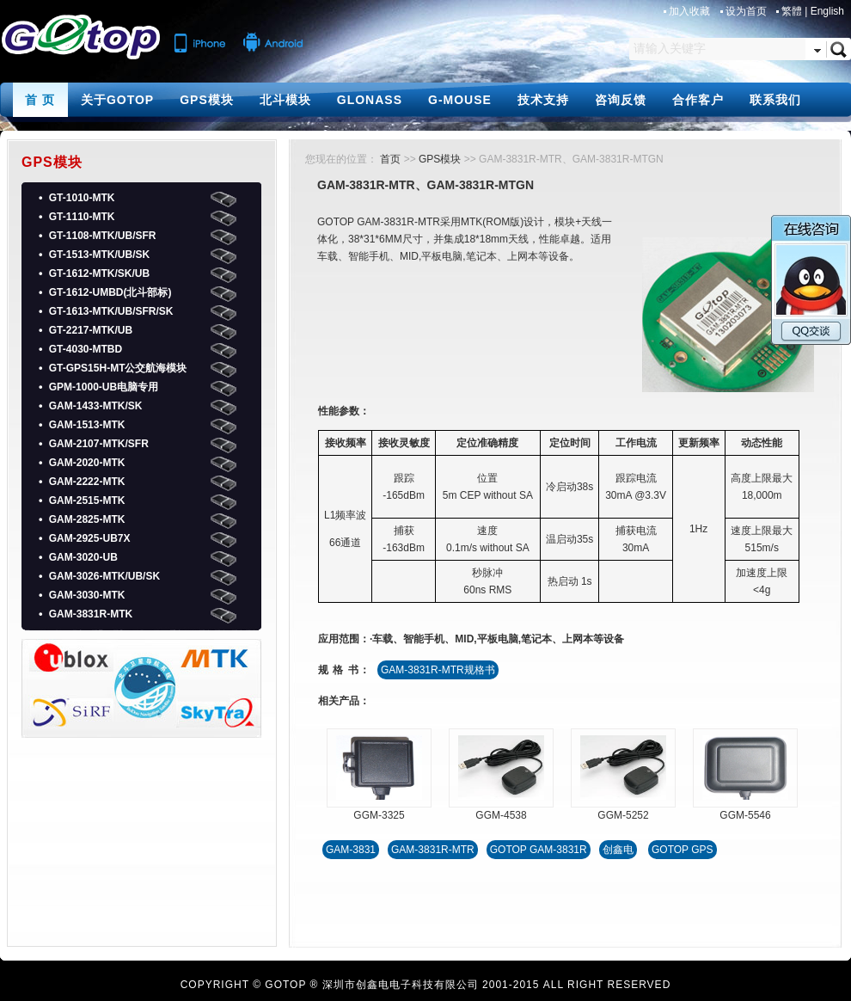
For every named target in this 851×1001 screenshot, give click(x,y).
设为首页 (747, 11)
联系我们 (775, 100)
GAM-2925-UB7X (90, 538)
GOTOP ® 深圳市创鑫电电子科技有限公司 (371, 985)
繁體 (791, 11)
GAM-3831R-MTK (90, 614)
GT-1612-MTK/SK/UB (99, 273)
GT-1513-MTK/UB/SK (99, 255)
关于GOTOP (117, 100)
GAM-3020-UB (83, 557)
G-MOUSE (460, 100)
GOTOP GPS (682, 850)
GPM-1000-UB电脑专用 (103, 387)
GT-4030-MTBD (85, 349)
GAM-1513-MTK (87, 425)
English (827, 11)
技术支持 (543, 100)
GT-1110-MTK (82, 217)
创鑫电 (618, 850)
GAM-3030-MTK (87, 595)
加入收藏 (691, 11)
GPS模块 (207, 100)
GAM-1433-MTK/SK (96, 406)
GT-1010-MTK (82, 198)
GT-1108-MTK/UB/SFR (102, 236)
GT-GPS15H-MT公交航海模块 (118, 368)
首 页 (40, 100)
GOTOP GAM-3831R (538, 850)
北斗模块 (285, 100)
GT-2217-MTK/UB (90, 330)
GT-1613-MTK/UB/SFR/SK (111, 311)
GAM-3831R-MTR (432, 850)
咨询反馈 (620, 100)
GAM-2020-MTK (87, 463)
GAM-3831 (351, 850)
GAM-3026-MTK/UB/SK (104, 576)
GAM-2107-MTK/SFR (99, 444)
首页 (390, 159)
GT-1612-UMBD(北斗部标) (110, 292)
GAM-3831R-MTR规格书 (438, 670)
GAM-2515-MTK (87, 500)
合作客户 (698, 100)
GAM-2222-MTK (87, 482)
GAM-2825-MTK (87, 519)
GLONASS (369, 100)
